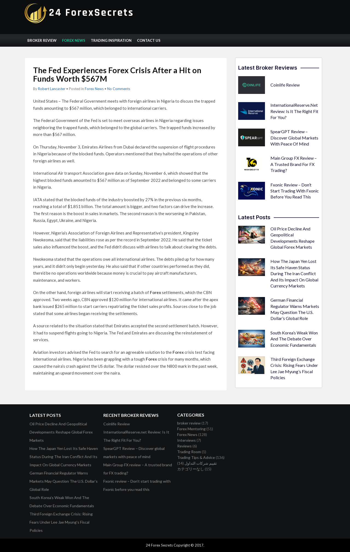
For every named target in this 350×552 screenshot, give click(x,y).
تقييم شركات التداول (201, 463)
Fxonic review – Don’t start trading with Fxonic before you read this (294, 191)
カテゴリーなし (190, 469)
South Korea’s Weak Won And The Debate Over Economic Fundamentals (294, 339)
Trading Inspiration (111, 40)
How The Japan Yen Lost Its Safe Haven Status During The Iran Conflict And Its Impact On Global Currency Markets (294, 273)
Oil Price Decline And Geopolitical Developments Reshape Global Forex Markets (61, 432)
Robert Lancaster (51, 89)
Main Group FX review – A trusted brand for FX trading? (293, 164)
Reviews (184, 446)
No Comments (118, 89)
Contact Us (149, 40)
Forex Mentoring (191, 428)
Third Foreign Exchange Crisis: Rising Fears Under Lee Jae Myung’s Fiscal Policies (61, 522)
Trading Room (189, 451)
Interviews (186, 440)
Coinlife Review (285, 84)
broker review (189, 423)
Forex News (73, 40)
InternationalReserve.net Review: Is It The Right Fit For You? (294, 111)
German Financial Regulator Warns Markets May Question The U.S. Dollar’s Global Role (64, 481)
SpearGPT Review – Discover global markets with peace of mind (294, 137)
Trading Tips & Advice (196, 457)
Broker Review (42, 40)
